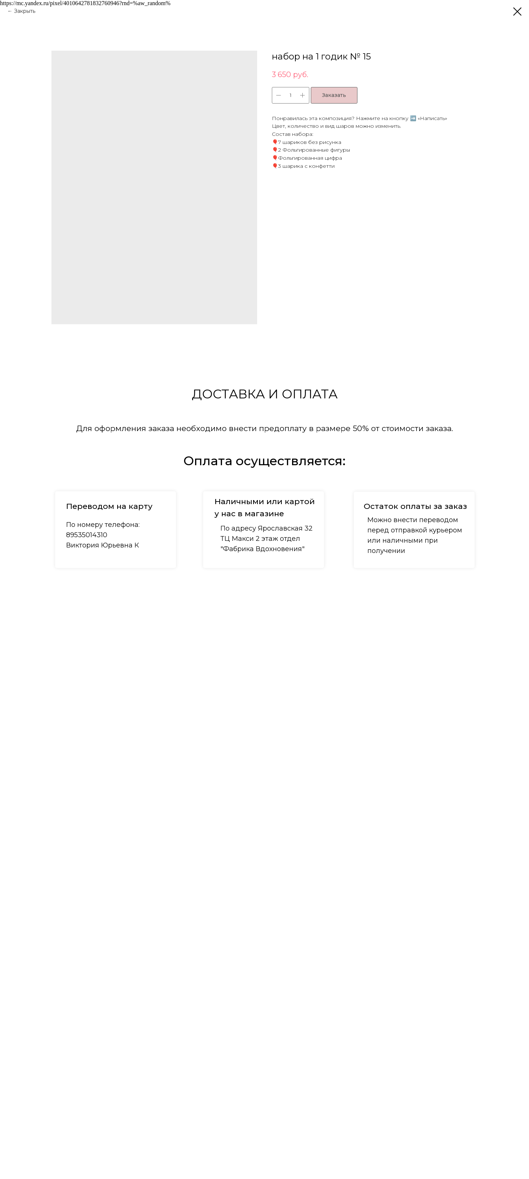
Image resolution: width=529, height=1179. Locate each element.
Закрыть (24, 11)
